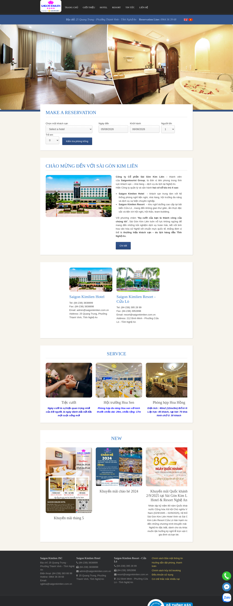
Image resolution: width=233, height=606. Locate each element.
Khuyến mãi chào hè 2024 (91, 478)
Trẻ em (154, 123)
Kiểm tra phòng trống (182, 130)
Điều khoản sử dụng (175, 560)
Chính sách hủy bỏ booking (178, 555)
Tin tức (105, 7)
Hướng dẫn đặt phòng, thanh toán (182, 551)
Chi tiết (123, 226)
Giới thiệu (62, 7)
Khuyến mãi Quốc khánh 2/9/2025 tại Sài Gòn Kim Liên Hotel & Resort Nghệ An (141, 482)
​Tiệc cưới (41, 389)
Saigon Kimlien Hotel (68, 287)
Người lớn (139, 123)
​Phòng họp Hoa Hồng (141, 389)
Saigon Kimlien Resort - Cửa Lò (142, 286)
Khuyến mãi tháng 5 (41, 505)
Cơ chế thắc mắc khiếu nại (178, 564)
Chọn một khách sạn (30, 123)
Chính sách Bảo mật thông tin (180, 547)
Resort (91, 7)
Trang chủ (44, 7)
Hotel (78, 7)
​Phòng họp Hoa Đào (192, 389)
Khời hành (108, 123)
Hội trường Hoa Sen (91, 389)
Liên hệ (119, 7)
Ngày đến (76, 123)
